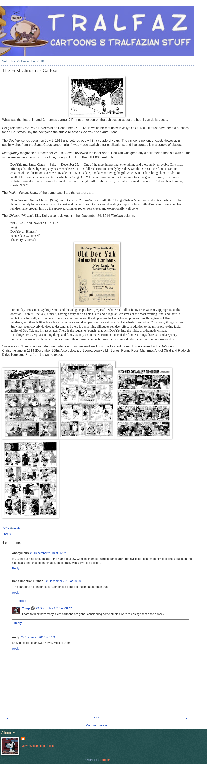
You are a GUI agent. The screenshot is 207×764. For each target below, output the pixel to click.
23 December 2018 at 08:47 (54, 608)
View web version (97, 725)
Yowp (26, 608)
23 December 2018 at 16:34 (38, 637)
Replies (21, 600)
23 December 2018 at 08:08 (63, 581)
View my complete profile (37, 745)
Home (97, 717)
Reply (15, 568)
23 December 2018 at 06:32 (48, 553)
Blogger (105, 759)
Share (7, 534)
